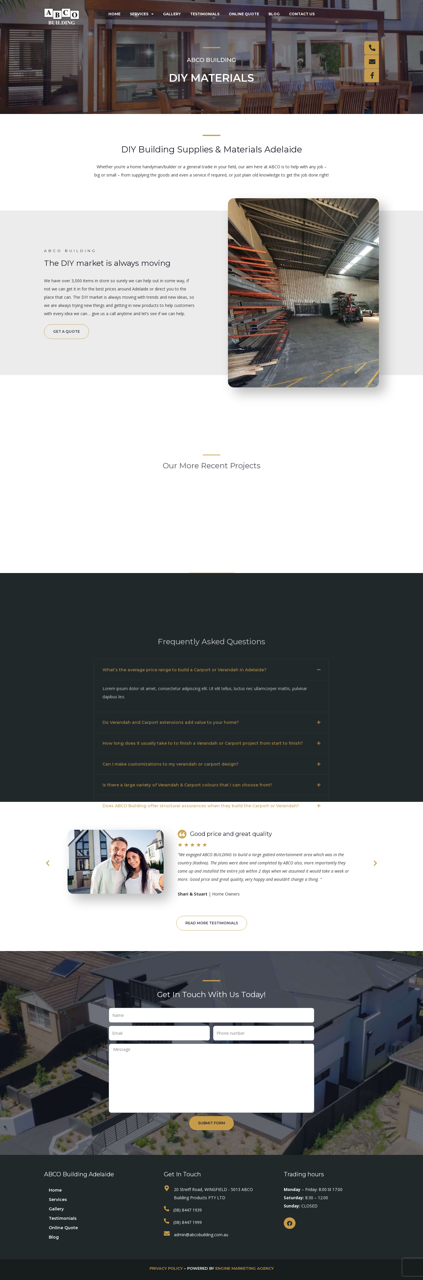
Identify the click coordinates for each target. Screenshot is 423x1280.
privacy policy (166, 1268)
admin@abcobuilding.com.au (201, 1234)
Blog (274, 14)
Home (114, 14)
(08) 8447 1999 (187, 1222)
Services (142, 14)
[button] (211, 795)
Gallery (172, 14)
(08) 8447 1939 (187, 1210)
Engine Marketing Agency (244, 1268)
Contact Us (302, 14)
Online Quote (244, 14)
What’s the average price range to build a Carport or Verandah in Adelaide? (184, 794)
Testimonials (204, 14)
